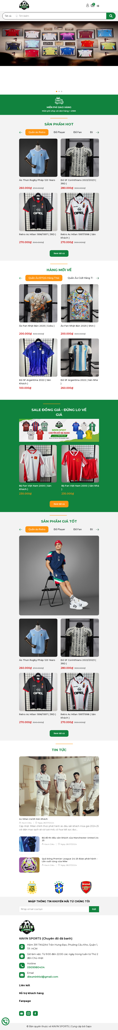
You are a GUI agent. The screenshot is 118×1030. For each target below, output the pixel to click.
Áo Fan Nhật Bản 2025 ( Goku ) (37, 325)
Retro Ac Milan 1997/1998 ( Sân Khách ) (78, 236)
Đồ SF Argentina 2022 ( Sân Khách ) (35, 382)
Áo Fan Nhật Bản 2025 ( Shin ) (78, 325)
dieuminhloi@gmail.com (42, 976)
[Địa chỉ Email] (59, 909)
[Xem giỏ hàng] (92, 5)
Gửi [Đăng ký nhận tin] (94, 909)
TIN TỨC (59, 750)
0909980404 (36, 967)
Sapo (89, 1026)
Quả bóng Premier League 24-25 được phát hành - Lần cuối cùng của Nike (70, 860)
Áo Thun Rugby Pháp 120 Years (37, 180)
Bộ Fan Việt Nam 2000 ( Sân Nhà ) (80, 487)
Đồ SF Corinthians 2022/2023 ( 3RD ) (78, 182)
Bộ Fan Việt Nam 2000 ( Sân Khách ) (35, 487)
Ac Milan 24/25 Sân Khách (33, 819)
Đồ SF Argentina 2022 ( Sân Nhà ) (79, 382)
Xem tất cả (59, 253)
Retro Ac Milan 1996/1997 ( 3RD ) (37, 234)
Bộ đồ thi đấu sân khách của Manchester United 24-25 (70, 839)
